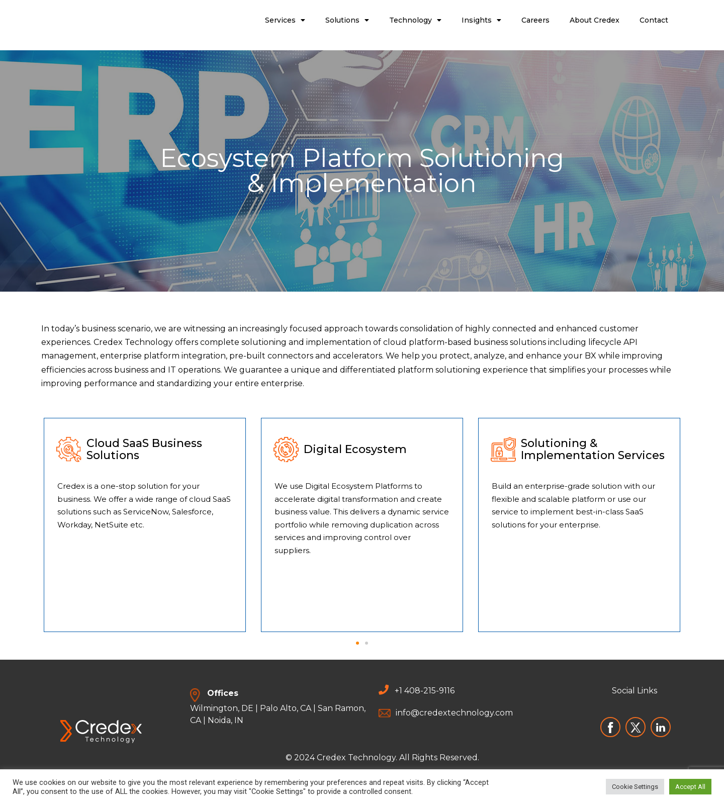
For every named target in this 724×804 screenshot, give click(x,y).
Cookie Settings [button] (635, 786)
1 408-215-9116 (427, 690)
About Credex (594, 20)
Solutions (347, 20)
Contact (654, 20)
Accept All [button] (690, 786)
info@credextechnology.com (454, 713)
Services (285, 20)
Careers (535, 20)
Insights (481, 20)
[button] (357, 643)
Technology (415, 20)
